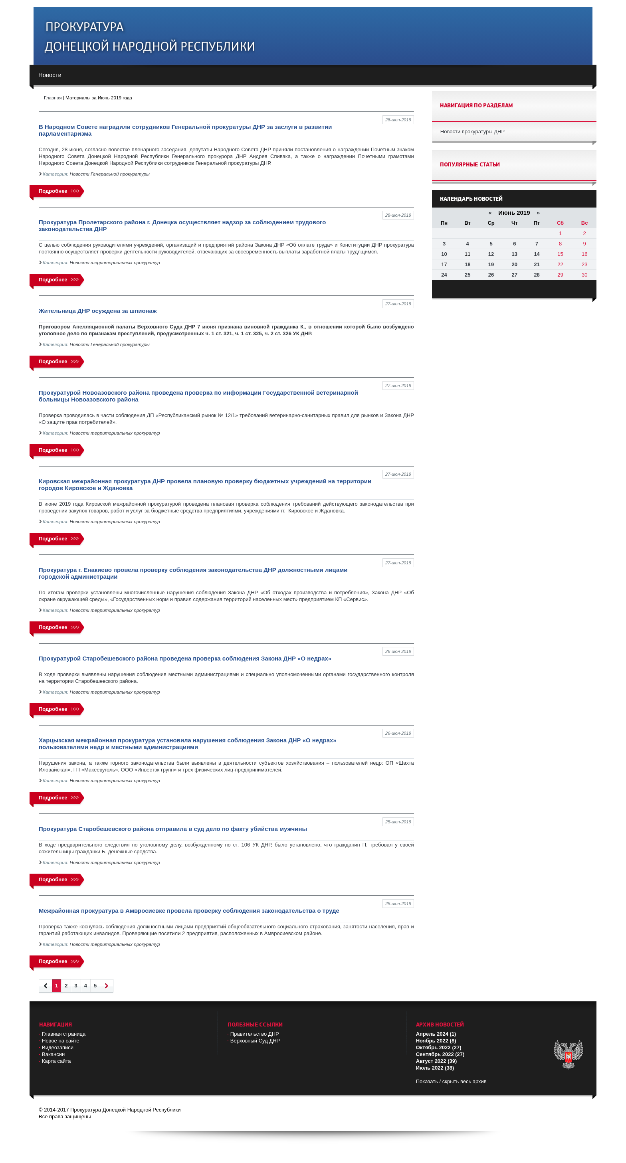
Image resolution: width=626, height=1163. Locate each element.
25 (467, 275)
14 (536, 254)
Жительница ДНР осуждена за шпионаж (98, 310)
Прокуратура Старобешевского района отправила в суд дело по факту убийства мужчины (173, 828)
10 (444, 254)
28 (536, 275)
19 (491, 264)
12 (491, 254)
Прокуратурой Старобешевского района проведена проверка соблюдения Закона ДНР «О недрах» (185, 658)
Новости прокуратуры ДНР (472, 131)
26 (491, 275)
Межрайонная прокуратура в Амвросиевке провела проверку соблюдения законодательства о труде (189, 910)
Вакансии (53, 1054)
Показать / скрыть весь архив (451, 1081)
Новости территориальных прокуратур (115, 262)
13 (514, 254)
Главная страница (63, 1034)
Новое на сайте (60, 1041)
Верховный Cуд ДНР (255, 1041)
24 (444, 275)
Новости (49, 74)
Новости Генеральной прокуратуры (110, 173)
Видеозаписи (57, 1047)
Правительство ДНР (254, 1034)
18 (467, 264)
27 (514, 275)
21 (536, 264)
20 (514, 264)
